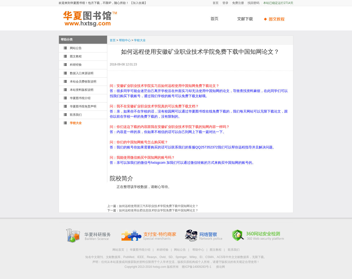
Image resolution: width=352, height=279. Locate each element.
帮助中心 (275, 18)
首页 (216, 3)
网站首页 (118, 249)
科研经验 (76, 64)
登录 (225, 3)
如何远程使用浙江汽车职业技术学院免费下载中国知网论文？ (158, 206)
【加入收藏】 (138, 3)
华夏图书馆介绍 (80, 98)
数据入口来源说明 (81, 73)
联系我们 (76, 114)
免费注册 (238, 3)
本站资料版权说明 (81, 90)
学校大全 (76, 123)
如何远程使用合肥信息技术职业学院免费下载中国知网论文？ (158, 210)
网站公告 (76, 48)
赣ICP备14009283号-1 (196, 267)
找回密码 (253, 3)
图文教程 (76, 56)
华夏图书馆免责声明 (83, 106)
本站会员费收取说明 (83, 81)
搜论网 (220, 267)
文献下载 (243, 18)
